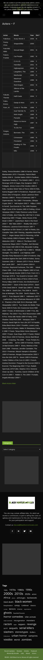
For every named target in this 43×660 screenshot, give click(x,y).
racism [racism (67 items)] (8, 624)
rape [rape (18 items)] (15, 624)
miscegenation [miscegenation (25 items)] (19, 620)
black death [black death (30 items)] (8, 602)
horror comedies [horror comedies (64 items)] (13, 616)
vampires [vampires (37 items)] (33, 636)
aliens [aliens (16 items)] (13, 598)
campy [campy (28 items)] (17, 605)
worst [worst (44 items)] (17, 639)
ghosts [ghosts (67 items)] (8, 613)
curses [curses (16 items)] (5, 609)
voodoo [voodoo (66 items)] (8, 639)
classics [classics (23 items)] (33, 605)
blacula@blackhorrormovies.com (26, 525)
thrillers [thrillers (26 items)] (32, 632)
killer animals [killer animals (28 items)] (30, 617)
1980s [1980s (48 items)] (20, 590)
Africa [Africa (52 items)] (7, 597)
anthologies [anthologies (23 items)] (21, 598)
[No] (40, 8)
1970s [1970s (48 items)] (12, 590)
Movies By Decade (13, 653)
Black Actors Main (9, 383)
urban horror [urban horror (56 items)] (19, 635)
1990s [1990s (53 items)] (29, 590)
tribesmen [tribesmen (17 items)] (7, 636)
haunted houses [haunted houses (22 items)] (19, 613)
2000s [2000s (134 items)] (8, 593)
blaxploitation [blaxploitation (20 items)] (8, 606)
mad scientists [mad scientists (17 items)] (8, 620)
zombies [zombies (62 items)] (27, 639)
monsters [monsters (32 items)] (30, 620)
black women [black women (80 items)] (23, 601)
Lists (22, 653)
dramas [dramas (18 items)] (19, 609)
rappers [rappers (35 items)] (21, 624)
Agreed (16, 13)
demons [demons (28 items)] (12, 609)
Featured (34, 651)
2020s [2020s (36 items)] (27, 594)
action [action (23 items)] (34, 594)
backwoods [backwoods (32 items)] (32, 598)
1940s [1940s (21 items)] (6, 590)
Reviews (19, 651)
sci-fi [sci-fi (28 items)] (5, 628)
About (28, 653)
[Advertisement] (21, 416)
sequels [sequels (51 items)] (13, 628)
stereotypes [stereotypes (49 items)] (21, 632)
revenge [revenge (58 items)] (31, 624)
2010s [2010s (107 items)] (19, 593)
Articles (26, 651)
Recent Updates (9, 651)
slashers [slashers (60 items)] (9, 632)
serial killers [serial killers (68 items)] (26, 628)
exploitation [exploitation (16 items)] (27, 609)
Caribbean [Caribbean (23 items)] (25, 605)
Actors (34, 653)
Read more (25, 13)
